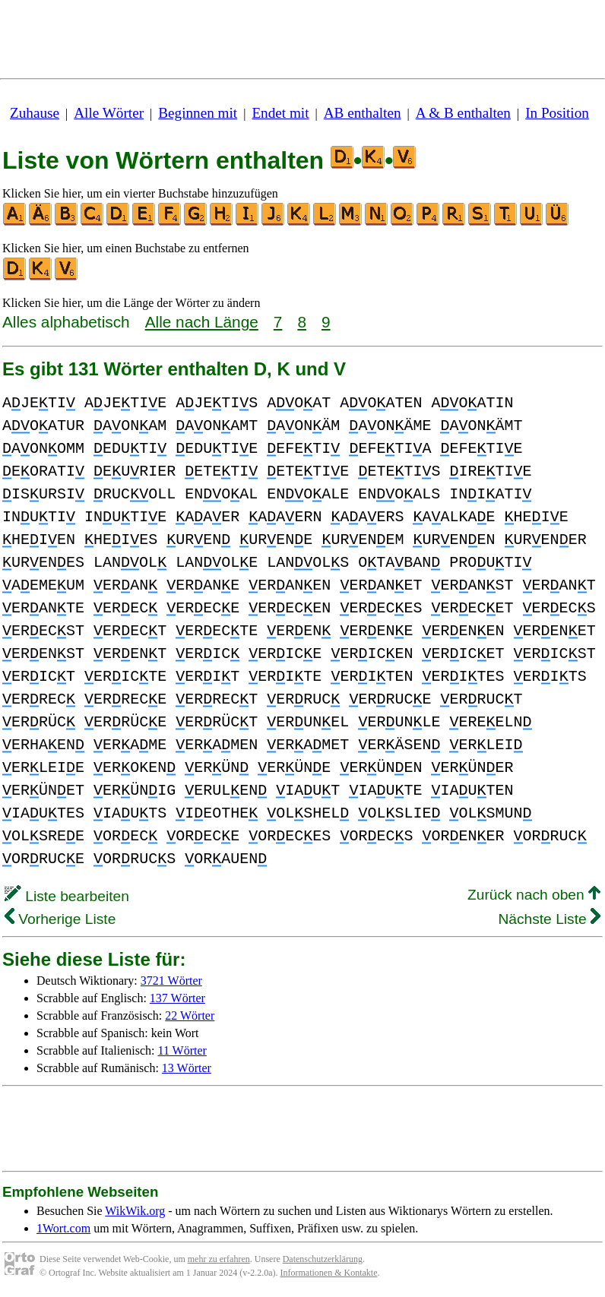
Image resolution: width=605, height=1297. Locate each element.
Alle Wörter (109, 113)
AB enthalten (362, 113)
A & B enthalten (463, 113)
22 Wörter (189, 1015)
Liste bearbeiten (67, 896)
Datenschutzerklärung (323, 1259)
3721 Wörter (171, 980)
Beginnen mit (197, 113)
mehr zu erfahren (219, 1259)
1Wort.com (63, 1228)
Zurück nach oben (533, 895)
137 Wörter (177, 998)
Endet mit (280, 113)
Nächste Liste (549, 919)
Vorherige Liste (60, 919)
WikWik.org (135, 1210)
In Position (557, 113)
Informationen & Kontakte (329, 1272)
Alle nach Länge (201, 322)
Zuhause (34, 113)
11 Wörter (182, 1050)
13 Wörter (186, 1067)
